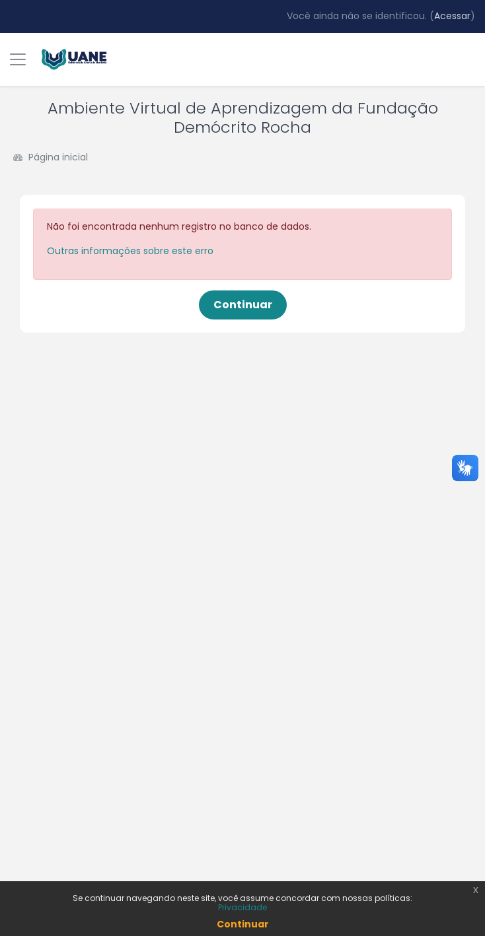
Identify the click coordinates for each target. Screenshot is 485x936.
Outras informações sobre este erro (130, 250)
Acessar (452, 15)
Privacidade (242, 907)
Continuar (242, 304)
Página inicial (58, 157)
